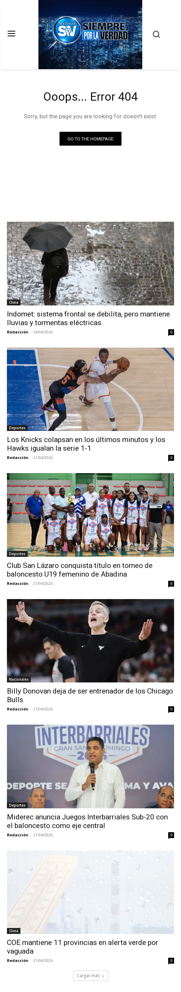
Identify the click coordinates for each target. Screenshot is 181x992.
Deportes (17, 427)
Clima (13, 302)
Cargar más (91, 976)
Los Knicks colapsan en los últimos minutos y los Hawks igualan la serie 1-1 (86, 443)
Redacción (17, 331)
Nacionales (19, 679)
